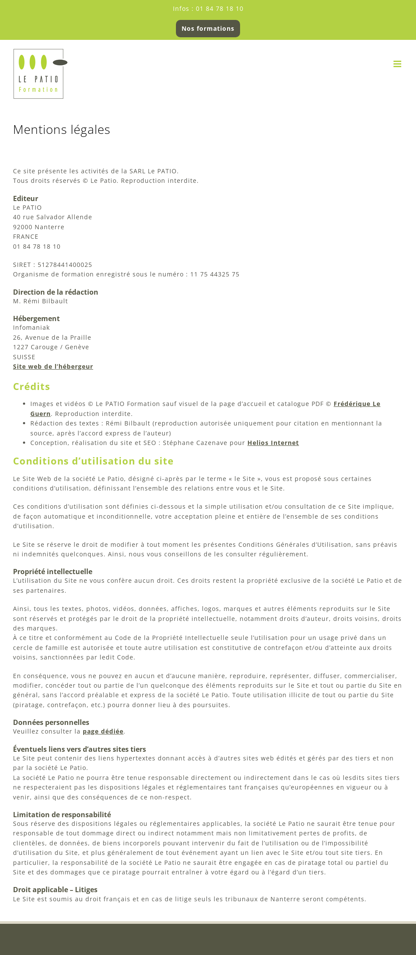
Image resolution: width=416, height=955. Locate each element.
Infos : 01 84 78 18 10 (208, 8)
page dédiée (103, 731)
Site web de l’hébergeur (53, 366)
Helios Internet (273, 443)
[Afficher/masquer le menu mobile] (398, 63)
